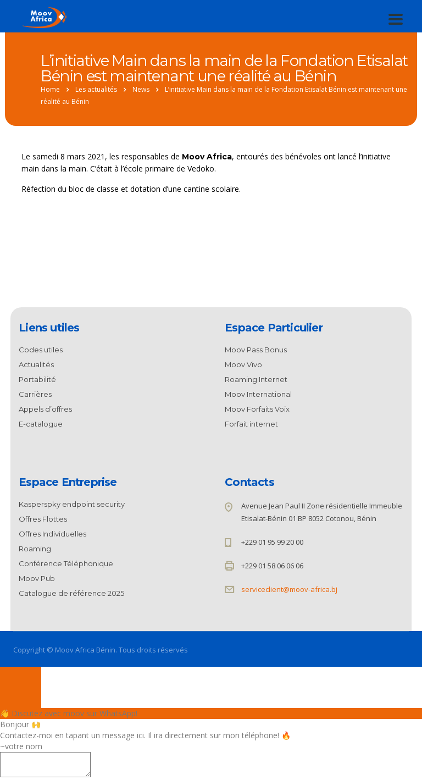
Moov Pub (37, 578)
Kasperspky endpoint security (72, 504)
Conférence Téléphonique (66, 563)
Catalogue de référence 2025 (71, 593)
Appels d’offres (45, 409)
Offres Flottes (43, 519)
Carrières (35, 394)
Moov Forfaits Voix (257, 409)
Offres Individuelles (52, 533)
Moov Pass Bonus (256, 349)
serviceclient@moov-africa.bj (289, 589)
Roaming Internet (256, 379)
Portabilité (37, 379)
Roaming (35, 548)
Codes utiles (41, 349)
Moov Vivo (243, 364)
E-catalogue (41, 423)
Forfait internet (251, 423)
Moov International (258, 394)
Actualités (36, 364)
